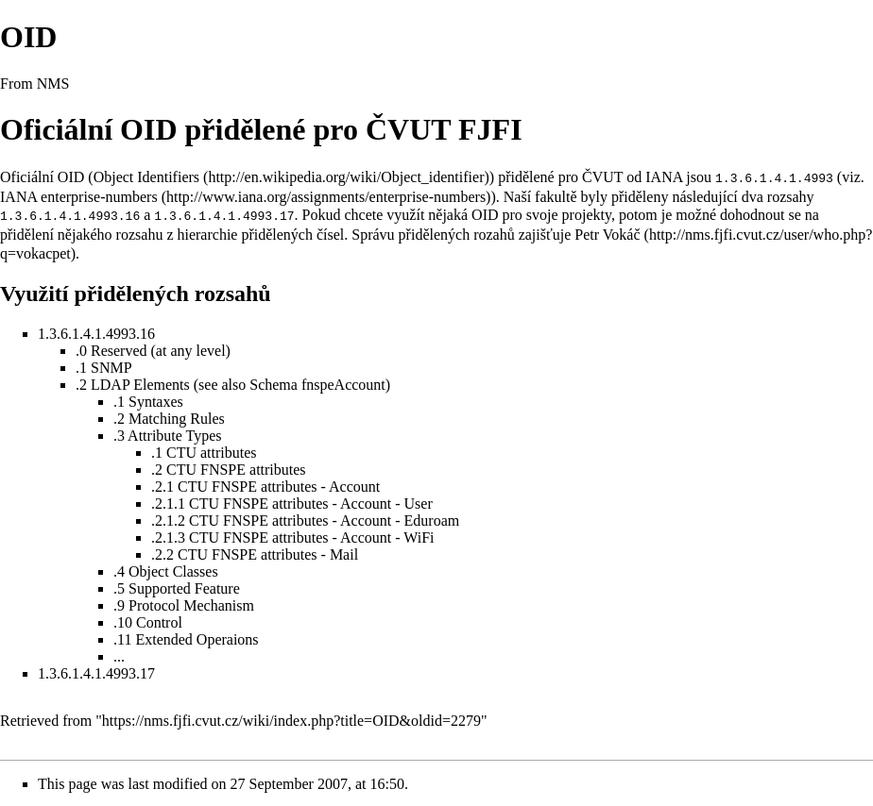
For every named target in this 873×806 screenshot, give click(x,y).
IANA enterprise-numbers (79, 196)
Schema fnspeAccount (317, 383)
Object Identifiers (146, 177)
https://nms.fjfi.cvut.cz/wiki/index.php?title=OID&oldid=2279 (291, 719)
